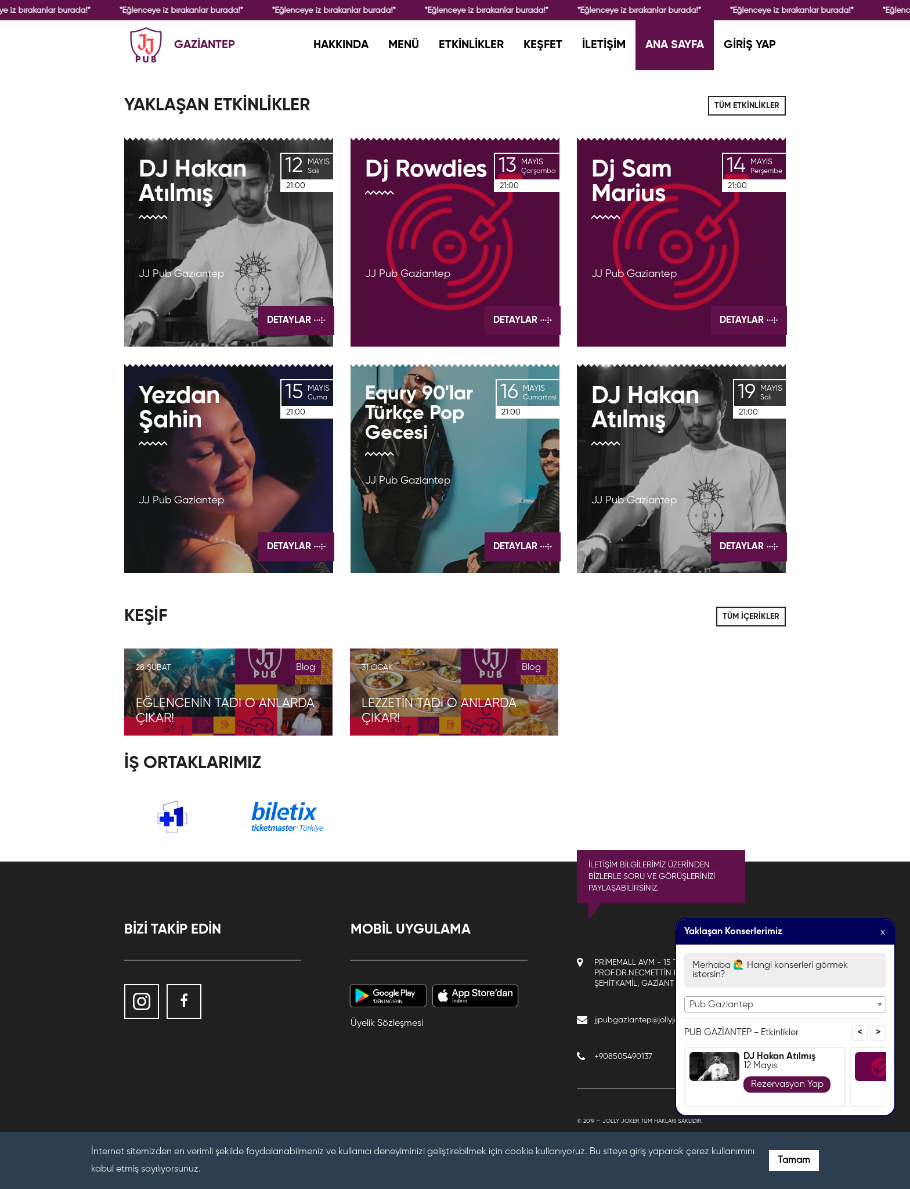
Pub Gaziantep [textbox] (721, 1005)
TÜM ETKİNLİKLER (746, 106)
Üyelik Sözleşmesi (387, 1023)
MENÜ (403, 45)
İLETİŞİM (604, 45)
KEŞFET (542, 45)
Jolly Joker (620, 1121)
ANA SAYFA (674, 45)
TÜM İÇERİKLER (751, 616)
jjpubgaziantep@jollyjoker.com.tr (653, 1020)
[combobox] (785, 1004)
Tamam (794, 1160)
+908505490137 (623, 1057)
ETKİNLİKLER (471, 45)
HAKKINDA (341, 45)
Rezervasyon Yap (787, 1084)
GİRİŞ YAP (750, 45)
